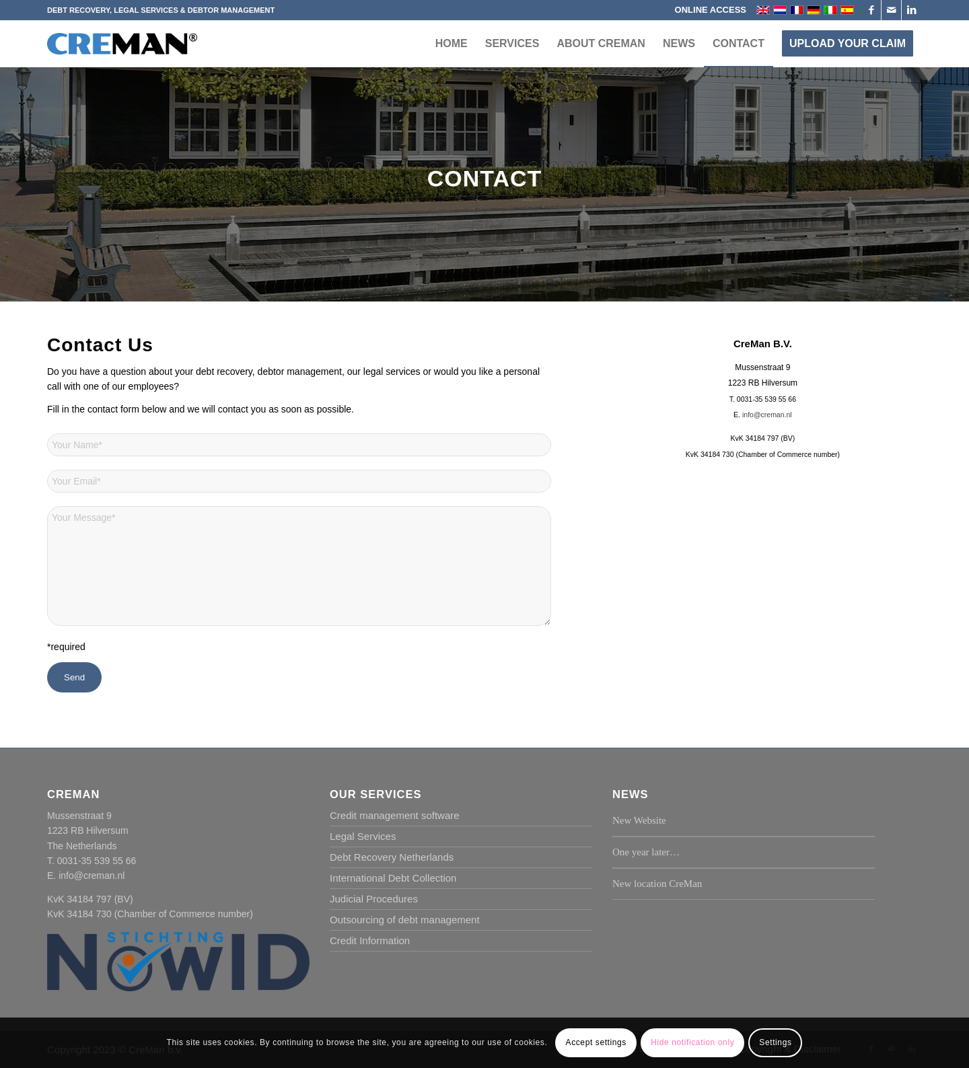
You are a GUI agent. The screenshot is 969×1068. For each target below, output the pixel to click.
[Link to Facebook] (871, 10)
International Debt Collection (393, 878)
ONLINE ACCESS (710, 10)
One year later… (646, 852)
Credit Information (370, 940)
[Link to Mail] (891, 10)
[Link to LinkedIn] (912, 10)
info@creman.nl (767, 415)
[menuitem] (707, 10)
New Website (639, 820)
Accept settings (596, 1042)
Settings (775, 1042)
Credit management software (395, 815)
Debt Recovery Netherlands (392, 857)
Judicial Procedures (374, 898)
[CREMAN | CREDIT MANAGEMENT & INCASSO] (122, 56)
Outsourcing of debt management (405, 919)
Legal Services (363, 836)
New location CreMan (657, 883)
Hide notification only (692, 1042)
